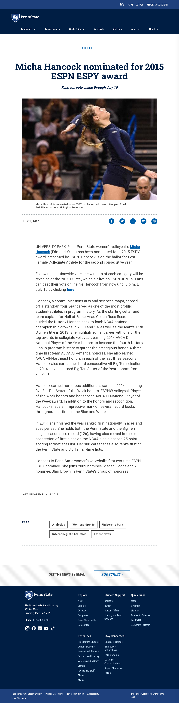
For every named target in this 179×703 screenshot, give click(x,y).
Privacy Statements (54, 694)
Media (81, 680)
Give (130, 4)
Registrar (108, 600)
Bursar (107, 605)
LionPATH (136, 620)
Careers (82, 605)
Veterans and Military (88, 661)
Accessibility (93, 694)
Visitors (81, 665)
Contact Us (83, 624)
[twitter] (122, 221)
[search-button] (122, 4)
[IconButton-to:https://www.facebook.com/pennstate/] (33, 628)
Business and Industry (88, 656)
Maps (133, 600)
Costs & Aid (75, 29)
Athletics (117, 29)
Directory (135, 605)
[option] (37, 620)
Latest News (102, 534)
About (152, 29)
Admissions (51, 29)
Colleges (82, 610)
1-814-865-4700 (41, 620)
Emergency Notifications (110, 648)
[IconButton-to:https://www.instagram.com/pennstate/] (27, 628)
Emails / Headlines (113, 641)
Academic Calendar (140, 615)
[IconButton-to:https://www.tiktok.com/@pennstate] (52, 628)
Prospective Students (89, 641)
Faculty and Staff (86, 670)
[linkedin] (133, 221)
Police (107, 672)
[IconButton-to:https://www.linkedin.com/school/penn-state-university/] (39, 628)
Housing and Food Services (113, 617)
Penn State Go (111, 655)
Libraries (135, 610)
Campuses (83, 615)
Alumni (81, 675)
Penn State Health (87, 620)
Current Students (86, 646)
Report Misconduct (113, 668)
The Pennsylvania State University (27, 694)
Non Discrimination (75, 694)
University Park (112, 524)
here (70, 289)
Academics (26, 29)
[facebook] (111, 221)
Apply (139, 4)
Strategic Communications (112, 661)
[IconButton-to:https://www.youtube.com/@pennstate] (46, 628)
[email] (143, 221)
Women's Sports (84, 524)
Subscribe (110, 574)
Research (99, 29)
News (134, 29)
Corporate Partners (140, 624)
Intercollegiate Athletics (69, 534)
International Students (88, 651)
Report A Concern (157, 4)
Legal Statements (20, 698)
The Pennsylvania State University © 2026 (147, 695)
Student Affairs (111, 610)
